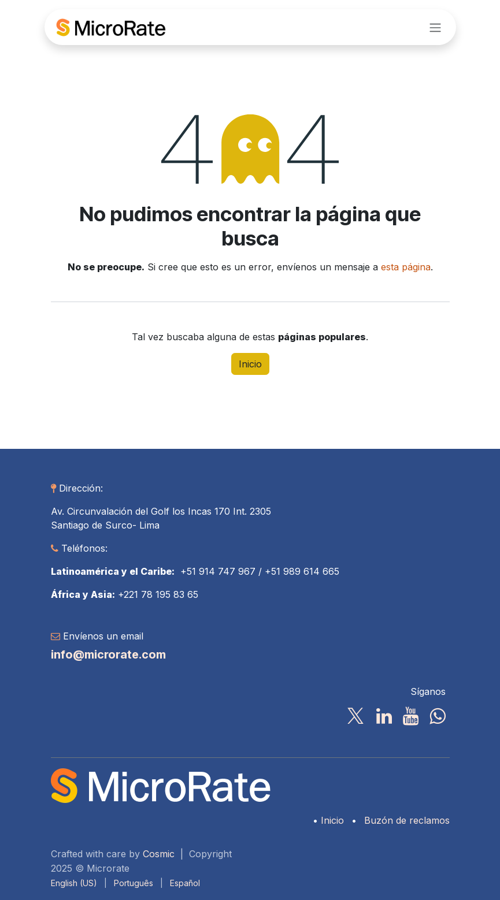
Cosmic (159, 854)
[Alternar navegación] (435, 27)
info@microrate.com (108, 654)
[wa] (437, 716)
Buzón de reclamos (407, 820)
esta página (406, 267)
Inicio (250, 364)
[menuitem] (74, 883)
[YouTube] (411, 716)
